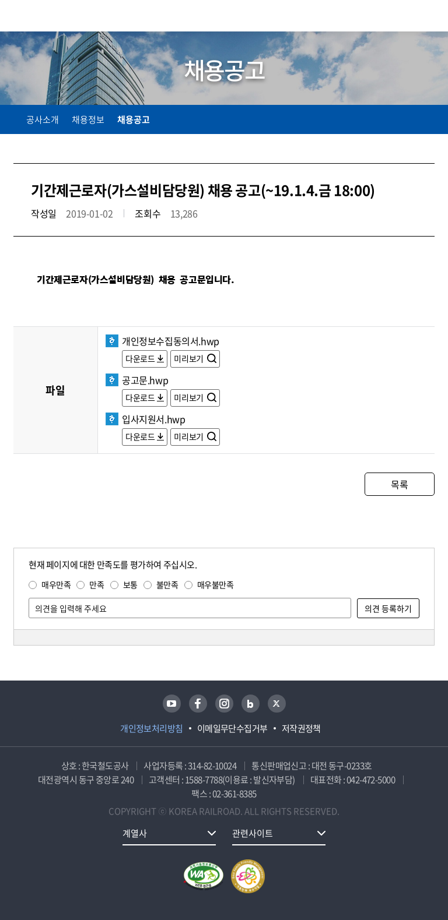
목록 (399, 484)
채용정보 (88, 119)
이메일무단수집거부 (232, 728)
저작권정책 (301, 728)
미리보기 (189, 358)
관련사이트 (252, 833)
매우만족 (56, 584)
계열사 (135, 833)
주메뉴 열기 (428, 17)
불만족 (167, 584)
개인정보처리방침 (151, 728)
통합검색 (403, 17)
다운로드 (140, 358)
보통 (130, 584)
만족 (96, 584)
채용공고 (133, 119)
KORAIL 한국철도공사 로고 (58, 16)
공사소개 (42, 119)
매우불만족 (215, 584)
